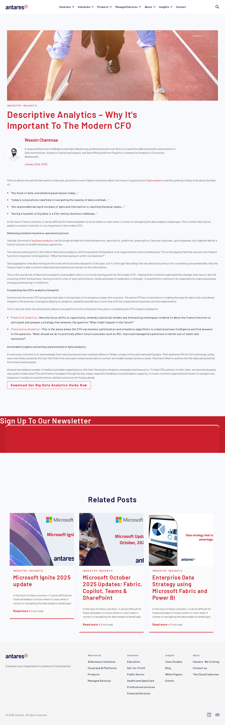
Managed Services (99, 680)
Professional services (141, 687)
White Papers (173, 674)
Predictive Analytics (24, 317)
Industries (132, 655)
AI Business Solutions (101, 661)
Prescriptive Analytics (25, 329)
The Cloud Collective (206, 674)
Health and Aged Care (140, 680)
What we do (94, 655)
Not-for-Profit (136, 668)
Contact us (200, 668)
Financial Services (138, 693)
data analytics (155, 180)
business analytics (43, 240)
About (196, 655)
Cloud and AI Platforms (102, 668)
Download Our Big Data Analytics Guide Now (49, 385)
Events (169, 680)
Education (133, 661)
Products (94, 674)
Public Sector (135, 674)
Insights (169, 655)
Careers (206, 662)
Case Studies (173, 661)
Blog (168, 668)
